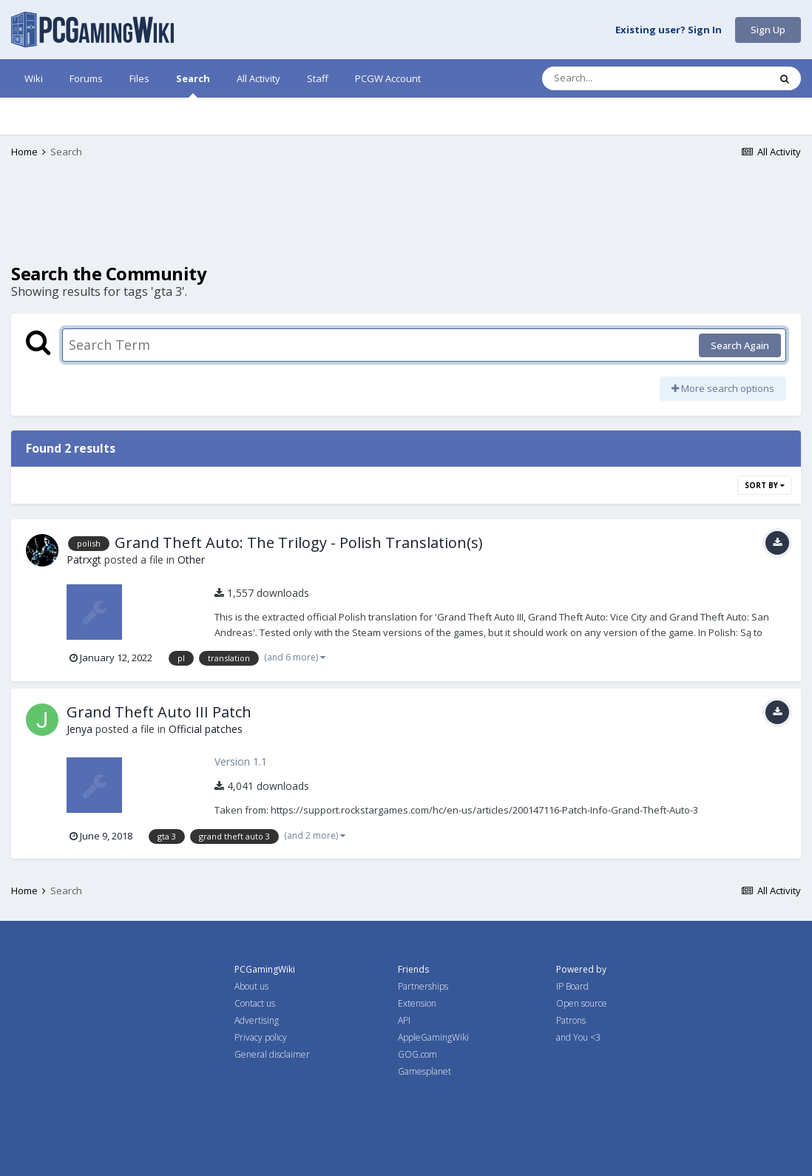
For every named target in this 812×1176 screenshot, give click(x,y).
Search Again (740, 345)
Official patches (206, 729)
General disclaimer (272, 1054)
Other (191, 559)
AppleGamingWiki (433, 1037)
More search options (722, 388)
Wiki (33, 78)
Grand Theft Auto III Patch (159, 712)
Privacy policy (260, 1037)
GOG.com (417, 1054)
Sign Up (768, 29)
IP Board (572, 986)
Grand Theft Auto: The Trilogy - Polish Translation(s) (299, 542)
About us (251, 986)
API (404, 1020)
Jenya (79, 729)
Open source (581, 1003)
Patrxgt (84, 559)
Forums (86, 78)
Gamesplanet (424, 1071)
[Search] (616, 78)
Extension (417, 1003)
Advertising (256, 1020)
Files (139, 78)
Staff (317, 78)
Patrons (571, 1020)
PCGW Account (388, 78)
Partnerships (423, 986)
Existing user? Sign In (668, 30)
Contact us (254, 1003)
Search (193, 85)
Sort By (765, 485)
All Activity (258, 78)
